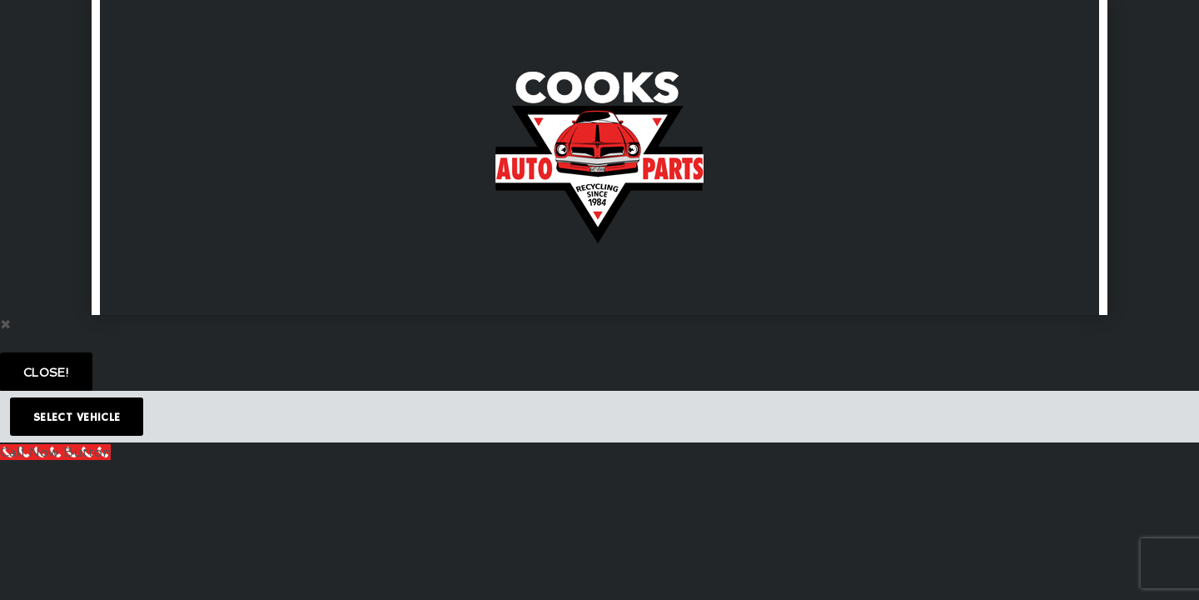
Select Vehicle (76, 417)
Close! (46, 372)
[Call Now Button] (55, 452)
